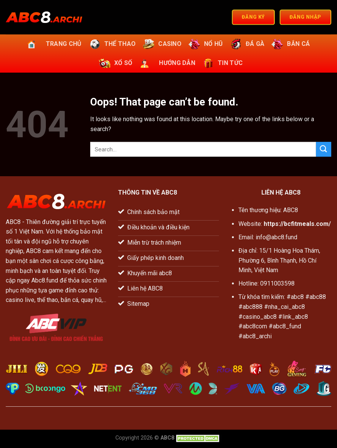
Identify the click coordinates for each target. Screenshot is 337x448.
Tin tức (222, 63)
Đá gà (246, 44)
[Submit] (323, 149)
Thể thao (111, 44)
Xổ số (115, 63)
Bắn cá (290, 44)
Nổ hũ (205, 44)
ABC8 (13, 222)
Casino (161, 44)
